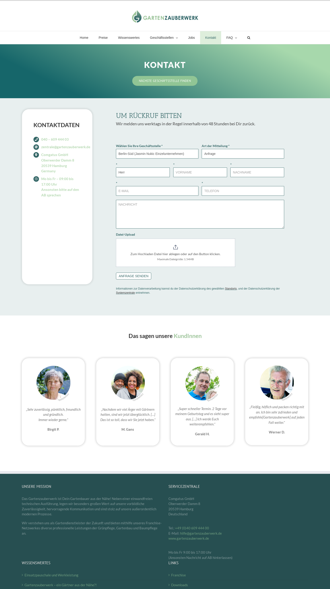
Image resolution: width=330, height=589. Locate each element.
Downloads (179, 585)
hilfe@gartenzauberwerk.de (201, 533)
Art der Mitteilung (216, 146)
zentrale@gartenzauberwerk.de (65, 147)
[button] (248, 37)
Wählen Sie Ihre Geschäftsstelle (139, 146)
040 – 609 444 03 (55, 139)
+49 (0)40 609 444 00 (192, 528)
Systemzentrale (125, 292)
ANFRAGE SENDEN (133, 276)
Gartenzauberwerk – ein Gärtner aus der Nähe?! (61, 585)
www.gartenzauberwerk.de (188, 538)
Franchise (178, 575)
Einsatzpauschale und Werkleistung (51, 575)
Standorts (231, 288)
